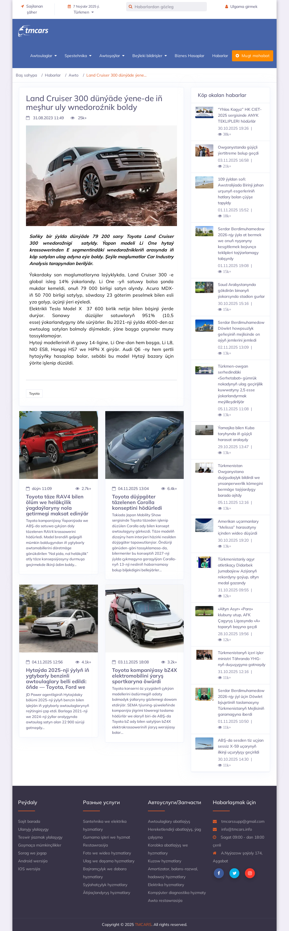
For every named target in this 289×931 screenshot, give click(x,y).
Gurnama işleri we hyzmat (106, 837)
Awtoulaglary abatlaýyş (169, 821)
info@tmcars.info (232, 829)
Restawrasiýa (95, 845)
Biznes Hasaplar (189, 55)
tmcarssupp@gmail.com (238, 821)
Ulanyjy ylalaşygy (33, 829)
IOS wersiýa (29, 868)
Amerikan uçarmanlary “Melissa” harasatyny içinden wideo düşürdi (238, 527)
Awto (73, 75)
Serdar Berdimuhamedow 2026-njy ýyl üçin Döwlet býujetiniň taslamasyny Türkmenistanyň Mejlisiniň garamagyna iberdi (241, 702)
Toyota (34, 393)
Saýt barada (29, 821)
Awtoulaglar (43, 56)
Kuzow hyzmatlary (164, 860)
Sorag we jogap (32, 853)
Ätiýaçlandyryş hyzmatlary (106, 892)
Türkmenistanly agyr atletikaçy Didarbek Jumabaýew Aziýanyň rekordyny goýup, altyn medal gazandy (238, 571)
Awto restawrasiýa (165, 900)
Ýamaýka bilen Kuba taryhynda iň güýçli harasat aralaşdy (236, 433)
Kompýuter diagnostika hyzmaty (177, 892)
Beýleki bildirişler (149, 56)
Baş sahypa (26, 75)
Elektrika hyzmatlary (166, 884)
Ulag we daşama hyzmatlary (108, 860)
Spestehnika (78, 56)
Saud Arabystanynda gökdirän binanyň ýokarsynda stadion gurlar (241, 290)
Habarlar (220, 55)
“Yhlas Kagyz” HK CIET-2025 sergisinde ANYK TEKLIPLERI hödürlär (240, 115)
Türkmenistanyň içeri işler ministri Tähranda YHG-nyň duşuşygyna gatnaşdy (241, 658)
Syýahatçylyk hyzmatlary (105, 884)
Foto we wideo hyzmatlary (107, 853)
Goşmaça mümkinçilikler (39, 845)
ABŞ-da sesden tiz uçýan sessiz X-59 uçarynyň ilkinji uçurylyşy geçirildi (241, 746)
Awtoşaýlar (111, 56)
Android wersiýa (32, 860)
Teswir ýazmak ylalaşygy (40, 837)
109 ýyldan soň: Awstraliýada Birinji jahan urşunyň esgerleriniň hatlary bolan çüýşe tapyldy (241, 191)
